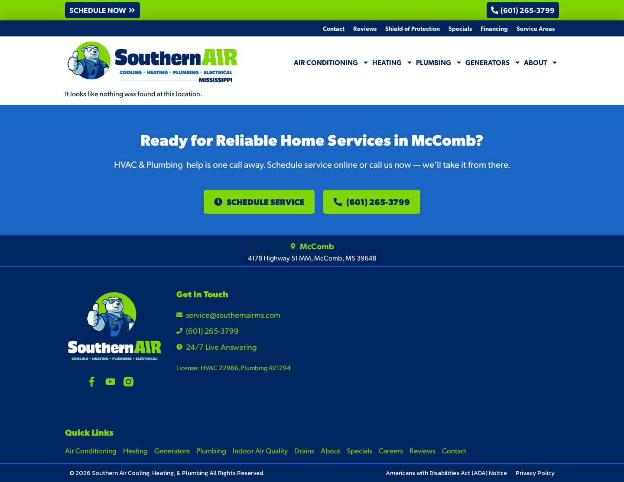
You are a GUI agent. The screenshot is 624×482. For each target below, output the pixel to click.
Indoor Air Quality (260, 450)
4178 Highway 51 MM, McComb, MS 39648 (312, 257)
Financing (494, 28)
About (541, 62)
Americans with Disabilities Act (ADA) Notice (446, 473)
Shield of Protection (412, 28)
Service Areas (536, 28)
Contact (333, 28)
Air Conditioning (331, 62)
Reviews (365, 28)
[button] (102, 10)
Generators (493, 62)
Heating (392, 62)
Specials (460, 28)
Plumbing (439, 62)
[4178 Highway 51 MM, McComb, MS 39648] (497, 344)
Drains (304, 450)
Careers (391, 450)
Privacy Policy (535, 473)
